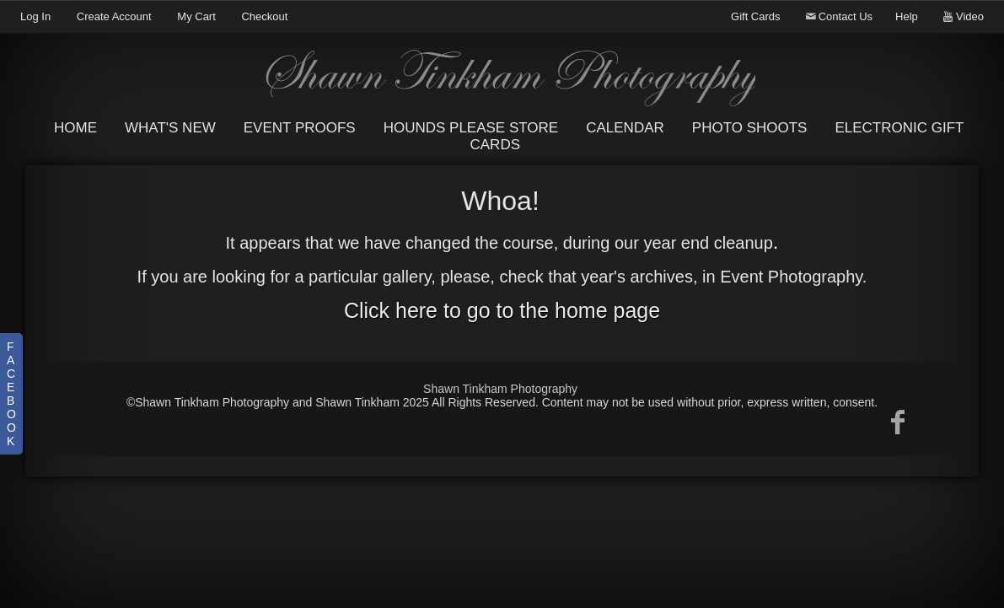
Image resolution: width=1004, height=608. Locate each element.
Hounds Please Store (471, 128)
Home (75, 128)
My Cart (197, 16)
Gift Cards (756, 16)
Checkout (264, 16)
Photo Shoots (750, 128)
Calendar (625, 128)
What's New (170, 128)
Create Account (114, 16)
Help (906, 16)
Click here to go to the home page (502, 310)
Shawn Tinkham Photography (500, 388)
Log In (35, 16)
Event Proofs (300, 128)
